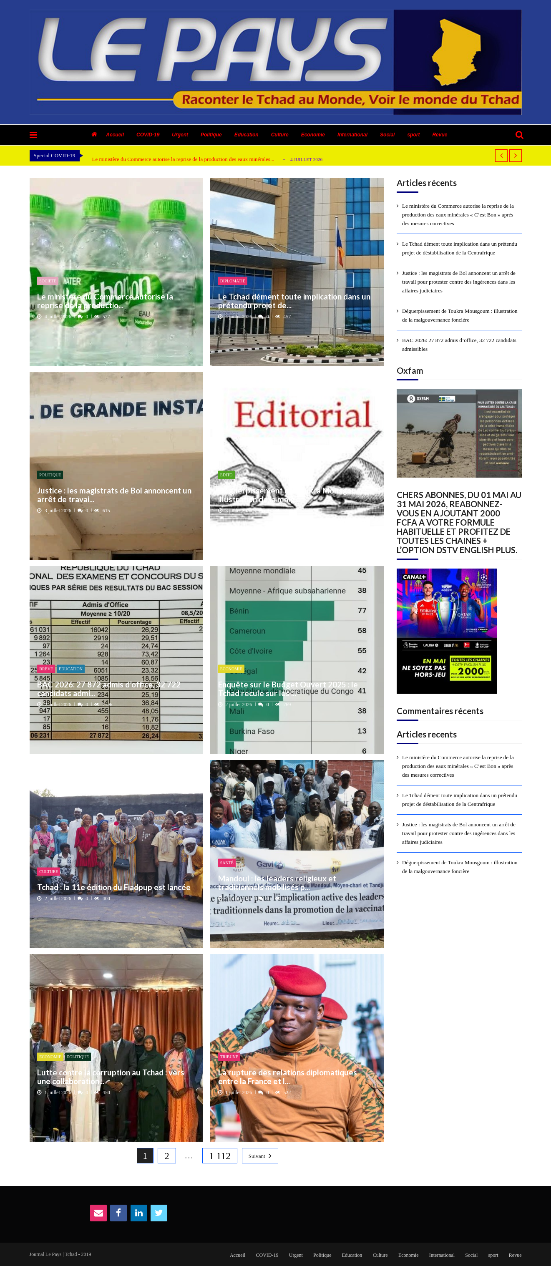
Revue (439, 135)
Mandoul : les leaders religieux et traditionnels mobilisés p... (277, 882)
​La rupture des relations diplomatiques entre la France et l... (287, 1076)
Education (246, 135)
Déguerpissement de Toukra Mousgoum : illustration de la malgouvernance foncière (460, 315)
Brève (46, 669)
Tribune (229, 1057)
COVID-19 (147, 135)
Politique (211, 135)
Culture (280, 135)
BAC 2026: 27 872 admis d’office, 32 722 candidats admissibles (459, 344)
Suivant (257, 1156)
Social (387, 135)
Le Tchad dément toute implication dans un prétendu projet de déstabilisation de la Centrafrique (459, 248)
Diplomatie (232, 281)
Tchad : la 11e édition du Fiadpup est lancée (114, 887)
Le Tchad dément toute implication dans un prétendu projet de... (294, 300)
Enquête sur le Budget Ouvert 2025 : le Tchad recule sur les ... (288, 688)
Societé (47, 281)
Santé (227, 863)
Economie (313, 135)
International (352, 135)
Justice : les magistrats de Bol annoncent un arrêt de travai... (114, 494)
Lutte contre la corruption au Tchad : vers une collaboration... (110, 1076)
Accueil (115, 135)
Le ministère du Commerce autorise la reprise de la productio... (105, 300)
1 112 (220, 1155)
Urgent (180, 135)
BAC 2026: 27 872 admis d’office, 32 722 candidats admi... (109, 688)
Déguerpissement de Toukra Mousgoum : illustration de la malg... (292, 494)
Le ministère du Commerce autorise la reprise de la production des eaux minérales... (183, 159)
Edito (226, 475)
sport (413, 135)
